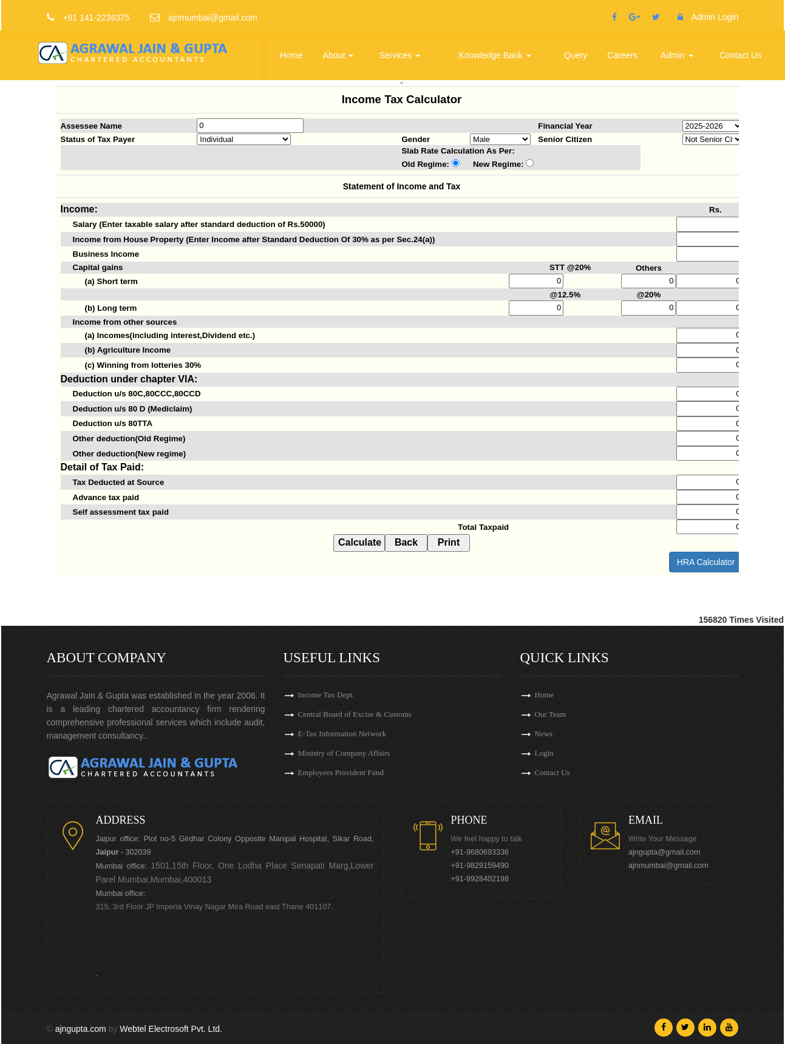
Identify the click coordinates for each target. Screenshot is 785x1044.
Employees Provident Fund (341, 772)
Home (293, 51)
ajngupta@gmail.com (664, 852)
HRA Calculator (706, 562)
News (544, 733)
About (340, 51)
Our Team (550, 714)
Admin (677, 51)
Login (544, 753)
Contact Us (740, 51)
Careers (623, 51)
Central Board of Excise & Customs (355, 714)
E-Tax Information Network (342, 733)
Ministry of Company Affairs (344, 753)
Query (576, 51)
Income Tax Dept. (326, 694)
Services (401, 51)
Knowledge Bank (496, 51)
